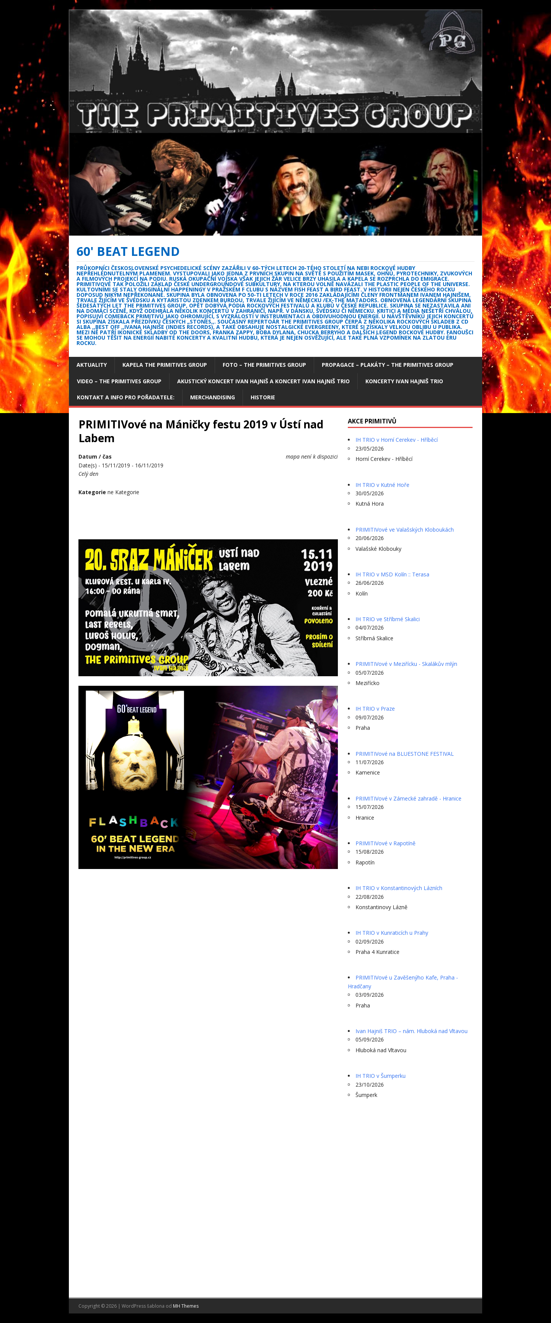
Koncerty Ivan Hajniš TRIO (404, 381)
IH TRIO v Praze (375, 708)
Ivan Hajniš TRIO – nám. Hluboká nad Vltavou (411, 1031)
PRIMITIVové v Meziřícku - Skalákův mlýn (406, 663)
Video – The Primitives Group (119, 381)
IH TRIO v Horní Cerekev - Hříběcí (396, 439)
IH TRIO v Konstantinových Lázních (398, 888)
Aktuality (92, 364)
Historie (263, 397)
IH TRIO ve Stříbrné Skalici (387, 619)
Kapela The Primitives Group (164, 364)
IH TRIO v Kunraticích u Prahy (391, 932)
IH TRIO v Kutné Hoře (382, 484)
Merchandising (212, 397)
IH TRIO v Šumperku (380, 1075)
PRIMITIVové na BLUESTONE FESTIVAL (404, 753)
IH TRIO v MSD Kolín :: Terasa (392, 574)
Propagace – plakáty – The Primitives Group (387, 364)
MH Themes (186, 1306)
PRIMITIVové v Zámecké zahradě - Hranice (408, 798)
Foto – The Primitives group (264, 364)
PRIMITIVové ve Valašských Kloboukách (404, 529)
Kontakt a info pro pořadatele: (125, 397)
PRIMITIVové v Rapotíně (385, 843)
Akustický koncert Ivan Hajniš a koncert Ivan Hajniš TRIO (263, 381)
